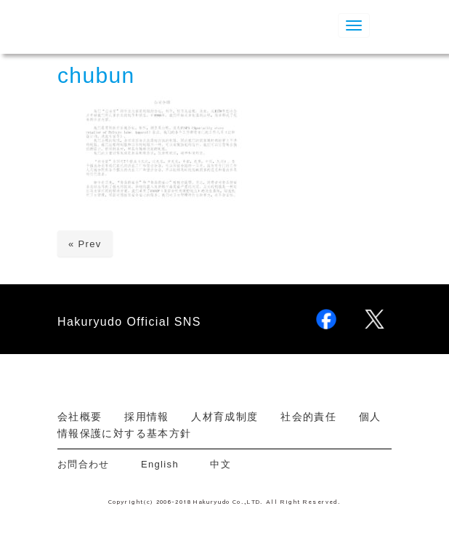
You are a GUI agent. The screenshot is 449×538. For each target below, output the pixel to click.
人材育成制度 (224, 416)
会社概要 (79, 416)
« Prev (85, 243)
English (160, 464)
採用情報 (146, 416)
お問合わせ (88, 464)
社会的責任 (308, 416)
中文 (220, 464)
